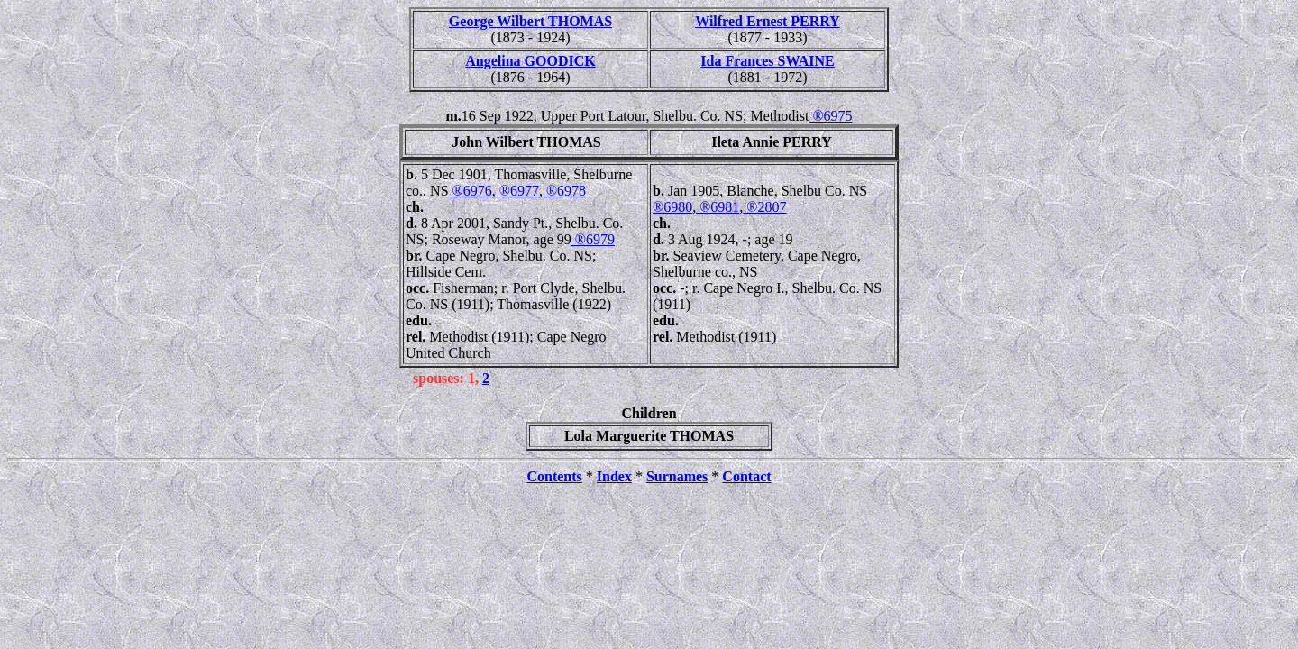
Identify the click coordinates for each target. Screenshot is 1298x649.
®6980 (672, 207)
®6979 (593, 239)
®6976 (470, 190)
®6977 (517, 190)
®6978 (564, 190)
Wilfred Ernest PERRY (767, 21)
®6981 (717, 207)
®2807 (764, 207)
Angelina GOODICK (530, 61)
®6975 (830, 115)
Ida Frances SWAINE (767, 61)
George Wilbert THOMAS (530, 21)
